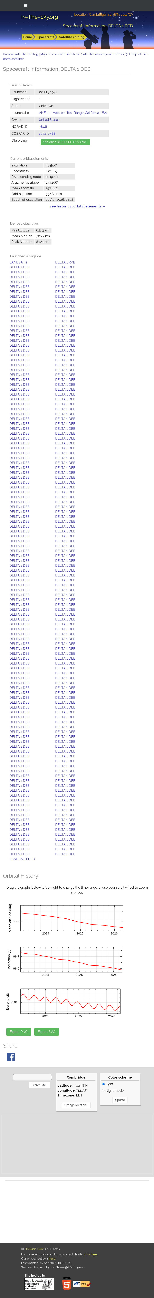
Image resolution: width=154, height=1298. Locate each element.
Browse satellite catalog (21, 54)
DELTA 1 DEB (19, 267)
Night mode (113, 1091)
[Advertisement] (77, 1144)
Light (107, 1084)
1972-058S (47, 134)
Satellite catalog (71, 37)
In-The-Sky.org (39, 17)
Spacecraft (45, 37)
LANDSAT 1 (18, 262)
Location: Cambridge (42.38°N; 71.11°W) (103, 15)
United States (49, 120)
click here (90, 1254)
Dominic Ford (34, 1249)
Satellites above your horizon (103, 54)
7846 (43, 127)
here (52, 1258)
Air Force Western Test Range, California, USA (73, 113)
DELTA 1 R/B (65, 262)
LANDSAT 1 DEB (22, 859)
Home (27, 37)
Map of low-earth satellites (60, 54)
